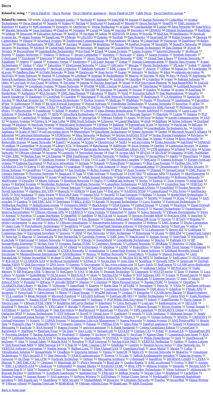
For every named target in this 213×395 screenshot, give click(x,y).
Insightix (64, 208)
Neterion (23, 306)
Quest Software (150, 250)
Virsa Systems (96, 212)
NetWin (153, 198)
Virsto (204, 212)
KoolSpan (195, 89)
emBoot (10, 145)
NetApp (80, 23)
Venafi (126, 82)
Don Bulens (12, 208)
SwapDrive (71, 226)
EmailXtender (170, 299)
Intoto (206, 275)
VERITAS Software (14, 177)
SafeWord (186, 142)
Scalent (153, 254)
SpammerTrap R (12, 369)
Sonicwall (114, 23)
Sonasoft (99, 163)
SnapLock (65, 173)
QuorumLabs (45, 236)
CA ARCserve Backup (168, 292)
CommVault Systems (123, 250)
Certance (100, 138)
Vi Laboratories (155, 229)
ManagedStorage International (39, 254)
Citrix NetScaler (127, 303)
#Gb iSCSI (12, 261)
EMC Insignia (187, 23)
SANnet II (89, 261)
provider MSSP (65, 282)
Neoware (26, 219)
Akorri (196, 278)
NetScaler (125, 54)
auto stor (37, 222)
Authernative (22, 103)
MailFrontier (10, 180)
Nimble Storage (57, 348)
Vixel (111, 152)
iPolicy (6, 110)
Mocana (134, 65)
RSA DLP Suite (69, 194)
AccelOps (82, 278)
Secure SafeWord (148, 110)
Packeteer (112, 107)
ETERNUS (76, 212)
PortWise (26, 215)
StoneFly (167, 23)
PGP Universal (98, 341)
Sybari (160, 331)
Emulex (151, 89)
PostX (184, 75)
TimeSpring (150, 86)
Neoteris (52, 23)
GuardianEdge (143, 26)
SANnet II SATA (103, 278)
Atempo (203, 362)
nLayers (7, 72)
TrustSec (159, 380)
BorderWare (9, 93)
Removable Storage (14, 142)
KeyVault (84, 51)
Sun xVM (40, 359)
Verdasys (49, 54)
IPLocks (178, 65)
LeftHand (80, 75)
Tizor (180, 271)
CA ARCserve (81, 138)
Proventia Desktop (17, 334)
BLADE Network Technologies (120, 96)
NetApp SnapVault (105, 82)
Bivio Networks (189, 138)
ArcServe (100, 334)
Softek (192, 65)
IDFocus (45, 282)
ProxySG (123, 310)
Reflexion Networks (187, 177)
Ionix (183, 278)
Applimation (183, 100)
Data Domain (174, 47)
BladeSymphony (197, 292)
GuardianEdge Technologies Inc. (168, 128)
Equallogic (8, 61)
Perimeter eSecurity (192, 107)
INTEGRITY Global (171, 310)
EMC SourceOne (121, 138)
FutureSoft (116, 212)
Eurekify (175, 173)
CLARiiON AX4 (34, 261)
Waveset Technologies (167, 208)
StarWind (27, 331)
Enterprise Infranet (86, 352)
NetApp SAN (197, 366)
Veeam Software (70, 187)
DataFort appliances (155, 324)
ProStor (6, 54)
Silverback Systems (49, 40)
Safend (59, 110)
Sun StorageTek (68, 236)
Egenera (75, 264)
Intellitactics (181, 33)
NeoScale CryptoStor (63, 68)
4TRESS (79, 191)
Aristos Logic (129, 86)
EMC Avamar (170, 222)
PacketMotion (115, 75)
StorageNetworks (159, 177)
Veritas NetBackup (103, 26)
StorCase (179, 226)
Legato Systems (142, 51)
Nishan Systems (51, 117)
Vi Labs (124, 355)
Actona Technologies (39, 313)
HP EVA (145, 152)
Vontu (106, 30)
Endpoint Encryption (29, 163)
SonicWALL (203, 26)
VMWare (102, 124)
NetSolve (164, 124)
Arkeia (103, 33)
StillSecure (120, 145)
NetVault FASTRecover (64, 317)
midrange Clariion (154, 268)
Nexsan (137, 89)
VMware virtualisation (73, 222)
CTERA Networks (72, 250)
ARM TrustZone (142, 383)
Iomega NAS (91, 194)
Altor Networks (181, 26)
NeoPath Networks (185, 54)
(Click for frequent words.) (58, 19)
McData (43, 285)
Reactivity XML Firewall (159, 107)
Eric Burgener (90, 219)
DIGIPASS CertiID (179, 359)
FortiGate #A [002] (57, 229)
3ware (124, 166)
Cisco (57, 369)
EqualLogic (53, 37)
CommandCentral (143, 166)
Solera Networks (151, 212)
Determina (37, 177)
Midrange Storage (181, 313)
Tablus (30, 107)
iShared (27, 40)
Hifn (162, 75)
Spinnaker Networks (33, 68)
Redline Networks (112, 254)
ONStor (165, 68)
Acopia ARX (127, 152)
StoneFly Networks (185, 44)
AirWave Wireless (85, 376)
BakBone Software (93, 68)
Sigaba (157, 138)
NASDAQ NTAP (135, 191)
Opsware (201, 37)
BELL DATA (83, 201)
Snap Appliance (43, 30)
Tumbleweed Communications (85, 40)
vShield (72, 247)
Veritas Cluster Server (134, 376)
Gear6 (87, 226)
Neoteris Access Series (157, 345)
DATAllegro (108, 376)
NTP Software (66, 313)
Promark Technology (117, 271)
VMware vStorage (29, 152)
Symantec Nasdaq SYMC (75, 243)
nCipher (125, 26)
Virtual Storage (195, 306)
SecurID (109, 194)
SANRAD (203, 142)
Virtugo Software (162, 317)
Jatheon (59, 149)
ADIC (9, 268)
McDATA (8, 75)
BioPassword (87, 310)
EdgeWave (105, 303)
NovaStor (78, 341)
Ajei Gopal (37, 82)
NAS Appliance (23, 194)
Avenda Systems (156, 320)
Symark (167, 198)
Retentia (195, 219)
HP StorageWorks (52, 166)
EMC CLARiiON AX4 (19, 366)
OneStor (159, 145)
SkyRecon (191, 51)
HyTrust (145, 117)
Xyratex (170, 275)
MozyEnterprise (195, 173)
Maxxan (7, 362)
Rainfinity (8, 26)
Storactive (113, 380)
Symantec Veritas (57, 61)
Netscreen (26, 33)
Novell (84, 313)
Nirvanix (97, 268)
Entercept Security (164, 278)
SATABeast (9, 310)
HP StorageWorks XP (49, 219)
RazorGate (106, 310)
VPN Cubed (56, 306)
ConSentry (120, 313)
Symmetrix (170, 110)
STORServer (63, 135)
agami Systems (31, 37)
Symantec (79, 30)
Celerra (123, 369)
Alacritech (26, 250)
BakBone (161, 121)
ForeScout (116, 173)
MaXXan (163, 33)
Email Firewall (200, 205)
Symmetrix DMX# (75, 205)
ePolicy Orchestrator (14, 222)
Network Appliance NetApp (19, 79)
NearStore (180, 205)
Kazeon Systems (51, 79)
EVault (99, 51)
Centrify (134, 345)
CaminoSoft (28, 117)
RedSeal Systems (25, 184)
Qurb (178, 338)
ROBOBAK (66, 383)
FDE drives (158, 289)
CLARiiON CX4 (12, 166)
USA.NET (26, 289)
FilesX (6, 89)
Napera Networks (131, 320)
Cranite (177, 114)
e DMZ (123, 247)
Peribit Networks (103, 156)
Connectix (68, 152)
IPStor (118, 170)
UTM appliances (71, 289)
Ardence (193, 310)
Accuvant (45, 145)
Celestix (10, 289)
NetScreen (96, 23)
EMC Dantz (72, 257)
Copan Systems (117, 51)
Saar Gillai (58, 121)
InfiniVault (196, 180)
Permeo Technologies (30, 44)
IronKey (74, 110)
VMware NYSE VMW (38, 303)
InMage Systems (129, 373)
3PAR (79, 233)
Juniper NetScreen (27, 54)
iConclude (8, 240)
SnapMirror (50, 380)
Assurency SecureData (87, 229)
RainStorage (100, 145)
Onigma (192, 114)
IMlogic (75, 159)
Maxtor (175, 348)
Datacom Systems (190, 355)
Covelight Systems (94, 236)
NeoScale (86, 19)
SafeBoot (87, 215)
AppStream (199, 75)
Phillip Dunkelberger (157, 338)
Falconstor (96, 93)
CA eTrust (8, 138)
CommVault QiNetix (142, 187)
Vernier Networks (142, 131)
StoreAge (11, 236)
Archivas (118, 79)
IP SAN (181, 219)
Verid (124, 93)
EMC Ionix (117, 236)
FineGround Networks (80, 65)
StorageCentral (175, 170)
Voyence (7, 51)
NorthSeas (145, 261)
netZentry (8, 341)
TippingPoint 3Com (141, 124)
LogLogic (148, 303)
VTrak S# (71, 345)
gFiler (196, 103)
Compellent (27, 145)
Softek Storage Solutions (97, 177)
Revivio (51, 187)
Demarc (88, 359)
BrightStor (103, 44)
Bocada (73, 306)
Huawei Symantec (173, 254)
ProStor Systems (94, 100)
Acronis (161, 194)
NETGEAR (105, 215)
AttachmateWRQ (182, 82)
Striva (51, 222)
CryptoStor (153, 79)
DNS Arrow (57, 264)
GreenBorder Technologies (133, 240)
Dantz (20, 86)
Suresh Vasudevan (13, 96)
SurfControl (180, 257)
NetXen (96, 107)
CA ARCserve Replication (193, 264)
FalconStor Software (50, 33)
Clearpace (47, 362)
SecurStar (182, 103)
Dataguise (143, 292)
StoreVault (179, 236)
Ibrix (172, 75)
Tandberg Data (25, 72)
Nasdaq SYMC (153, 282)
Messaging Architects (111, 359)
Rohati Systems (181, 37)
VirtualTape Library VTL (130, 149)
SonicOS (121, 352)
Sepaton (102, 19)
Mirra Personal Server (126, 282)
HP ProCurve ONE (29, 271)
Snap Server (106, 72)
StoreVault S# (158, 37)
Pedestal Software (189, 79)
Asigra (6, 184)
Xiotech (158, 180)
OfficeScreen (23, 110)
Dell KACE (78, 275)
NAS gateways (60, 376)
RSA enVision (10, 187)
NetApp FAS (110, 275)
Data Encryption (63, 310)
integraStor (135, 222)
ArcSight (88, 33)
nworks (136, 313)
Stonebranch (114, 229)
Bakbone (118, 124)
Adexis (89, 166)
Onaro (121, 187)
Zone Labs (96, 191)
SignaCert (181, 68)
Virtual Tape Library (160, 58)
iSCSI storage (200, 257)
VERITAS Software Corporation (22, 348)
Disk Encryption (35, 264)
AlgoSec (84, 282)
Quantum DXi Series (112, 114)
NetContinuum (42, 26)
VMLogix (108, 373)
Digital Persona (198, 380)
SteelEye (72, 33)
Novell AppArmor (13, 191)
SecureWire (9, 229)
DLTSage (24, 359)
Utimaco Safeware (13, 173)
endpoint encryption (187, 72)
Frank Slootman (200, 296)
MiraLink (142, 278)
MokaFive (182, 352)
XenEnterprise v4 (169, 303)
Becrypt (50, 271)
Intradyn (193, 93)
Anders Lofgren (198, 341)
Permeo (119, 44)
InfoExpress (135, 198)
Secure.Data (108, 261)
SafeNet (167, 86)
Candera (22, 201)
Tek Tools (44, 89)
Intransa (10, 68)
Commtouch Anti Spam (183, 334)
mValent (180, 149)
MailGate (115, 100)
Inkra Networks (85, 135)
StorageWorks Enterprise (108, 222)
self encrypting (140, 142)
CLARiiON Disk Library (17, 285)
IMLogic (197, 124)
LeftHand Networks (189, 86)
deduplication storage (46, 205)
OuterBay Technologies (147, 369)
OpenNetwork (195, 338)
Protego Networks (189, 58)
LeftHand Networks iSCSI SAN (32, 338)
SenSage (83, 163)
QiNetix (53, 82)
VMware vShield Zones (93, 383)
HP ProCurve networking (35, 138)
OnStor (27, 65)
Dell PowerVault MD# (19, 345)
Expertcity (23, 247)
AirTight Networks (51, 72)
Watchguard (88, 96)
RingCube (113, 362)
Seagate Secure (159, 236)
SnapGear (104, 47)
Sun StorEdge (77, 170)
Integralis (178, 366)
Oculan (193, 198)
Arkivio (151, 68)
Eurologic (23, 47)
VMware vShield (16, 383)
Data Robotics (136, 37)
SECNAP (161, 152)
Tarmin (162, 131)
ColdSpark (194, 229)
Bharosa (27, 236)
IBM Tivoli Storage (177, 247)
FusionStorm (193, 208)
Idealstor (21, 124)
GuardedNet (122, 47)
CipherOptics (10, 40)
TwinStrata (63, 201)
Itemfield (7, 306)
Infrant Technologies (69, 58)
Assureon (7, 359)
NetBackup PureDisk (15, 205)
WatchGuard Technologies (75, 124)
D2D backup (131, 338)
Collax (188, 348)
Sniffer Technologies (151, 296)
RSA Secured (44, 327)
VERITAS (196, 184)
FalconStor (55, 65)
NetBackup (161, 257)
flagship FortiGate (42, 383)
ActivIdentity (10, 128)
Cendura (127, 292)
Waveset (10, 278)
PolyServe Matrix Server (153, 226)
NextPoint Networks (87, 184)
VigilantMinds (93, 380)
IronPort (137, 128)
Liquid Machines (129, 121)
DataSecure (86, 72)
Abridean (108, 247)
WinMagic (132, 100)
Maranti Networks (16, 30)
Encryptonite (92, 264)
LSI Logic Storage (102, 61)
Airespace (106, 89)
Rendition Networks (76, 180)
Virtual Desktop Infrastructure (51, 268)
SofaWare (61, 138)
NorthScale (42, 310)
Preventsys (137, 30)
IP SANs (81, 107)
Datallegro (35, 96)
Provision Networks (41, 173)
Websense (139, 289)
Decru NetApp (61, 13)
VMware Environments (181, 212)
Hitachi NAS (59, 341)
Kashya (23, 26)
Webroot (152, 222)
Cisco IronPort (55, 170)
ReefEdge (204, 30)
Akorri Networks (97, 58)
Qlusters (23, 268)
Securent (51, 152)
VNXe (177, 285)
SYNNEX (112, 338)
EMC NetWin (105, 369)
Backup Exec (32, 156)
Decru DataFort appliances (89, 13)
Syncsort (136, 68)
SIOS (55, 114)
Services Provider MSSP (147, 215)
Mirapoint (81, 268)
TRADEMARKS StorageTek (102, 317)
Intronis (127, 208)
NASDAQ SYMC (112, 366)
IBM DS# (175, 233)
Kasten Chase (155, 334)
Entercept (46, 58)
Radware (105, 135)
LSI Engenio (53, 156)
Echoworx (107, 121)
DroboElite (25, 114)
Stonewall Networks (105, 208)
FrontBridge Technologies (127, 103)
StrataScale (9, 219)
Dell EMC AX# (41, 201)
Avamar (165, 89)
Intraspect (135, 163)
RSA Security (48, 93)
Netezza (91, 254)
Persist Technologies (156, 65)
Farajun (104, 306)
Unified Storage (144, 205)
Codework (124, 278)
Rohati (159, 117)
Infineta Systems (12, 376)
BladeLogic (120, 383)
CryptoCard (187, 327)
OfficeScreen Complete (124, 159)
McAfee (94, 271)
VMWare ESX (110, 324)
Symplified (167, 187)
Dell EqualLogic (28, 380)
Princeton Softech (144, 93)
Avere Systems (136, 170)
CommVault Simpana (62, 47)
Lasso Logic (190, 110)
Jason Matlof (158, 348)
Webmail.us (118, 334)
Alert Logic (85, 331)
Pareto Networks (68, 86)
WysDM (89, 86)
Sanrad (37, 61)
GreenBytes (33, 170)
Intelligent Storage (17, 149)
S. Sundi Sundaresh (123, 327)
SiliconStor (9, 250)
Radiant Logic (80, 348)
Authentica (28, 93)
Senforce (153, 72)
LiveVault (19, 82)
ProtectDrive (141, 247)
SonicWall (117, 19)
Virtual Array (101, 313)
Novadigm (145, 285)
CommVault (151, 40)
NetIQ (123, 142)
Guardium (74, 166)
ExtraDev (28, 180)
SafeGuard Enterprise (98, 187)
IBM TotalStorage (77, 156)
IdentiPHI (70, 215)
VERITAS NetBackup (155, 341)
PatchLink (180, 124)
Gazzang (122, 89)
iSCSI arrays (58, 275)
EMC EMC (12, 156)
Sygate (168, 79)
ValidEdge (117, 345)
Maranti (130, 23)
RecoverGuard (47, 289)
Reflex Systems (100, 170)
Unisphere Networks (137, 380)
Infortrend (8, 135)
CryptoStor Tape (175, 184)
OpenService (106, 142)
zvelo (143, 317)
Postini (148, 100)
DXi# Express (121, 205)
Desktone (200, 247)
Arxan (53, 177)
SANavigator (90, 247)
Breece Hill (176, 229)
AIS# (30, 369)
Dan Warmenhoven (172, 93)
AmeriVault (77, 285)
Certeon (89, 110)
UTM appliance (160, 149)
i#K (40, 250)
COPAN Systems (55, 320)
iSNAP (89, 257)
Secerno (166, 219)
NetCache (150, 159)
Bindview (179, 243)
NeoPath (117, 37)
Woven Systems (171, 306)
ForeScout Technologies (181, 201)
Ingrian (133, 19)
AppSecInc (194, 96)
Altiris (140, 54)
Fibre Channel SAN (106, 348)
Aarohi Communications (183, 117)
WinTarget (197, 236)
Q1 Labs (100, 159)
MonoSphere (82, 131)
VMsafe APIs (194, 289)
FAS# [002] (135, 173)
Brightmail (172, 373)
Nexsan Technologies (147, 47)
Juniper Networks (50, 240)
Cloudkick (63, 352)
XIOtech (38, 47)
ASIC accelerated (159, 362)
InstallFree (155, 359)
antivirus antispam (94, 327)
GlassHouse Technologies (111, 131)
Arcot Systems (140, 145)
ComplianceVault (134, 348)
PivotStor (60, 89)
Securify (42, 114)
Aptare (132, 212)
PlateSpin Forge (48, 331)
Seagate (177, 324)
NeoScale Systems (43, 124)
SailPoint (65, 107)
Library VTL (64, 145)
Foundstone (43, 110)
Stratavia (71, 240)
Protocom (88, 306)
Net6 (38, 103)
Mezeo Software (49, 180)
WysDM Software (105, 292)
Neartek (46, 75)
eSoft (147, 121)
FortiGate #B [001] (122, 296)
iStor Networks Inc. (189, 345)
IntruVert (196, 215)
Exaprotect (79, 61)
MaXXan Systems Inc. (30, 100)
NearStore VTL (123, 306)
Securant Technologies (124, 201)
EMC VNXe (47, 107)
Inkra (167, 72)
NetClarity (66, 271)
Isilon (156, 247)
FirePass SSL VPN (186, 163)
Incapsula (7, 292)
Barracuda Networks (97, 149)
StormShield (104, 240)
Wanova (134, 75)
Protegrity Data (21, 324)
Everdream (28, 58)
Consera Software (172, 159)
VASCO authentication (85, 355)
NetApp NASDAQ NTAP (131, 135)
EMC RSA (55, 44)
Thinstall (155, 170)
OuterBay (135, 79)
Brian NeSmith (37, 296)
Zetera (134, 33)
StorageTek (89, 117)
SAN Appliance (156, 313)
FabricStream (45, 292)
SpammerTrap (88, 373)
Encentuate (8, 254)
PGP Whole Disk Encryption (125, 299)
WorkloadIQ (160, 376)
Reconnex (86, 47)
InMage (10, 33)
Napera (24, 61)
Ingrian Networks (153, 19)
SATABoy (30, 198)
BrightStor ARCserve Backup (75, 303)
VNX (81, 271)
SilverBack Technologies (78, 114)
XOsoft (191, 47)
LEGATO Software (93, 296)
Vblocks (86, 240)
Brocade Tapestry (141, 114)
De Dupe (67, 331)
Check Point (120, 128)
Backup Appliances (45, 334)
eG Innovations (15, 299)
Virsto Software (176, 369)
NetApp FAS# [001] (124, 341)
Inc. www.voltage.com (119, 264)
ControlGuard (159, 191)
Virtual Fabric (37, 341)
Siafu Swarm (46, 194)
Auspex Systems (19, 121)
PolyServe (197, 135)
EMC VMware (24, 89)
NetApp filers (32, 187)
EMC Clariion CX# (94, 345)
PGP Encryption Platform (151, 82)
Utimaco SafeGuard (116, 219)
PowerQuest (190, 156)
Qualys (98, 180)
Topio (71, 72)
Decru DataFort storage (168, 13)
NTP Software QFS (148, 275)
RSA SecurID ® (33, 355)
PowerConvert (189, 275)
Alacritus (120, 30)
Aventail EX (176, 331)
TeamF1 (61, 142)
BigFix (112, 93)
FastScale (26, 327)
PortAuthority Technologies (42, 226)
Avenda (20, 275)
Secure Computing (86, 54)
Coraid (94, 30)
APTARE (129, 285)
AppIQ (174, 156)
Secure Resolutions (96, 128)
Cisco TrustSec (152, 201)
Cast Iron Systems (52, 198)
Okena (135, 40)
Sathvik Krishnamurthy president (154, 355)
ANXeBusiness (72, 254)
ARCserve (117, 65)
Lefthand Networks (138, 243)
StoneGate (186, 261)
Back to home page (14, 390)
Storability (161, 44)
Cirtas (102, 65)
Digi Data (142, 138)
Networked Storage (91, 152)
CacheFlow (191, 373)
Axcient (6, 100)
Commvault (78, 299)
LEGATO (86, 37)
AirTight (38, 306)
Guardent (70, 96)
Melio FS (138, 352)
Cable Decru (143, 13)
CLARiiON (30, 159)
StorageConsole (30, 278)
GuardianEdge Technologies (56, 51)
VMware (70, 37)
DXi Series (179, 191)
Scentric (35, 320)
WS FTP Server (163, 271)
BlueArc (160, 240)
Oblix (5, 82)
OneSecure (80, 26)
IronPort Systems (140, 44)
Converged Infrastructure (34, 135)
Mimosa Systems (157, 366)
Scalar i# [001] (28, 131)
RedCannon (165, 264)
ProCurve (114, 191)
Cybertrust (100, 282)
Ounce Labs (12, 226)
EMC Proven (197, 170)
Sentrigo (96, 75)
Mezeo (63, 292)
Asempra (71, 44)
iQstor (170, 138)
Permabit (29, 282)
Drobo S (130, 317)
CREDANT (199, 317)
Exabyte (94, 285)
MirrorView (59, 299)
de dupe (56, 257)
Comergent (142, 271)
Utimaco (74, 149)
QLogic (160, 233)
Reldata (147, 194)
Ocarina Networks (159, 103)
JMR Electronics (79, 198)
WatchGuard (137, 236)
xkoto (93, 275)
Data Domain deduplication (115, 110)
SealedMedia (38, 275)
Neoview (71, 369)
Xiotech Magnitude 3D (48, 247)
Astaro (131, 117)
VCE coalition (14, 296)
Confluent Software (198, 285)
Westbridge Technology (55, 184)
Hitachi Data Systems (182, 61)
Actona (88, 142)
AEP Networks (150, 184)
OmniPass (189, 282)
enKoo (194, 226)
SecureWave (157, 156)
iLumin (203, 145)
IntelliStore (34, 373)
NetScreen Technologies (64, 100)
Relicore (64, 54)
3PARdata (161, 243)
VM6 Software (96, 173)
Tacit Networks (122, 58)
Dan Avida (73, 79)
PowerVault (25, 292)
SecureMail (177, 380)
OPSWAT (155, 30)
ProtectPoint (117, 163)
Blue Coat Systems (158, 163)
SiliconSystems (30, 229)
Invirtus (87, 369)
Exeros (31, 166)
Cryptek (164, 205)
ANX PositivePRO (183, 320)
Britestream (143, 233)
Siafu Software (27, 75)
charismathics (92, 338)
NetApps (148, 75)
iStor (21, 341)
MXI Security (70, 380)
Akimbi (206, 65)
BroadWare (133, 229)
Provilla (147, 33)
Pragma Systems (68, 327)
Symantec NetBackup (65, 128)
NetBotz (124, 156)
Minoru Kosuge (147, 306)
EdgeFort (175, 289)
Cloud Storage (81, 292)
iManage (84, 334)
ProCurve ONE (177, 215)
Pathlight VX (178, 240)
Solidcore (7, 114)
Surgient (173, 282)
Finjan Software (12, 170)
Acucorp (122, 215)
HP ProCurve (179, 268)
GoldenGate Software (120, 180)
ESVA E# (124, 331)
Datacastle (92, 289)
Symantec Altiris (71, 324)
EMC (139, 58)
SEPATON (118, 33)
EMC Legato (118, 68)
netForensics (69, 177)
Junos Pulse (131, 324)
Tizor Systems (176, 180)
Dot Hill (90, 89)
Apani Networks (41, 142)
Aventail (10, 215)
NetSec (143, 180)
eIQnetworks (198, 369)
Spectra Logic (10, 303)
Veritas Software (182, 121)
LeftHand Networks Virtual (182, 250)
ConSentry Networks (109, 243)
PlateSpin (162, 114)
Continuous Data (12, 233)
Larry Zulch (145, 264)
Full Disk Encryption (58, 278)
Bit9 (191, 362)
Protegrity (62, 26)
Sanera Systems (158, 54)
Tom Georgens (128, 194)
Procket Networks (189, 187)
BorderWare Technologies (187, 194)
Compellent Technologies (121, 184)
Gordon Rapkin (133, 362)
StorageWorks (43, 352)
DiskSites (71, 117)
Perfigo (75, 89)
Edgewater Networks (130, 177)
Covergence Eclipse (116, 289)
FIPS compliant (143, 310)
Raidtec (27, 128)
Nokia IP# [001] (46, 324)
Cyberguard (136, 359)
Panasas (91, 324)
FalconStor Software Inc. (123, 268)
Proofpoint (163, 100)
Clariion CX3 (142, 331)
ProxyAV (163, 285)
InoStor (25, 310)
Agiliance (97, 299)
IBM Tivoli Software (83, 121)
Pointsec (194, 271)
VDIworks (58, 285)
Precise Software (95, 103)
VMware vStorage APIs (49, 212)
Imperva (42, 128)
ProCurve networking (60, 163)
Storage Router (36, 376)
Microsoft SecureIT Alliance (189, 131)
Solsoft (152, 299)
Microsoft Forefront (63, 296)
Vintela (107, 352)
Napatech (44, 369)
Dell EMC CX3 (26, 362)
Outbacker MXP (12, 313)
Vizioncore (170, 40)
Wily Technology (120, 233)
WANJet (182, 317)
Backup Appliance (68, 338)
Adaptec (87, 44)
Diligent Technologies (179, 30)
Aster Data (127, 261)
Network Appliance (96, 79)
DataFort (62, 30)
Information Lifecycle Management (93, 320)
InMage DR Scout (145, 219)
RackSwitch (9, 331)
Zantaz (123, 61)
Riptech (72, 219)
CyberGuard (9, 58)
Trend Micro (136, 254)
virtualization (97, 250)
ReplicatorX (151, 96)
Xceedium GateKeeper (60, 373)
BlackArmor (100, 205)
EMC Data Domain (73, 93)
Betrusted (82, 145)
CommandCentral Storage (28, 317)
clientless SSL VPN (41, 191)
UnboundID (64, 366)
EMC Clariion (108, 86)
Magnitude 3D (67, 362)
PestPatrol (68, 334)
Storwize (64, 233)
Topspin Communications (148, 61)
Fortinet (162, 26)
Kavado (100, 201)
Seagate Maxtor (86, 366)
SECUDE (191, 303)
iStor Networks (57, 355)
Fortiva (179, 362)
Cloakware (45, 366)
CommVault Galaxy (198, 233)
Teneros (109, 355)
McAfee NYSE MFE (136, 257)
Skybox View (45, 243)
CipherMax (176, 19)
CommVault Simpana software (114, 226)
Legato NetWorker (48, 215)
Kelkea (127, 275)
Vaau (79, 173)
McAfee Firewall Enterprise (63, 103)
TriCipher (69, 82)
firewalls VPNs (165, 261)
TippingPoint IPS (199, 331)
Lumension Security (181, 145)
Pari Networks (96, 233)
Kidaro (66, 23)
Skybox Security (194, 166)
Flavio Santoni (193, 299)
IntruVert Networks (169, 51)
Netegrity (137, 72)
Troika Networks (165, 142)
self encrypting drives (55, 131)
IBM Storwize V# (49, 345)
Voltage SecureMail (34, 257)
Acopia (179, 89)
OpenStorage (130, 107)
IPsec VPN (135, 366)
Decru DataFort (40, 13)
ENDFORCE (41, 149)
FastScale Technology (65, 359)
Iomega (84, 82)
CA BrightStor (173, 96)
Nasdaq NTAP (38, 299)
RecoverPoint (25, 51)
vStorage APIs (156, 173)
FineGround (26, 240)
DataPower (189, 40)
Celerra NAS (177, 296)
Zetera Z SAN (10, 282)
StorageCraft (105, 331)
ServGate (136, 334)
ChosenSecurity (169, 166)
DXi (87, 159)
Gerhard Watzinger (13, 320)
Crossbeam (63, 75)
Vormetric (108, 54)
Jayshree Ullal (10, 198)
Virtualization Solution (16, 352)
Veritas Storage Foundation (169, 135)
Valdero (179, 341)
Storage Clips (152, 373)
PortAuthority (117, 40)
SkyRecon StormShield (64, 261)
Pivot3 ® (142, 208)
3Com (180, 198)
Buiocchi (64, 191)
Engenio (102, 37)
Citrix (193, 149)
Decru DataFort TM (121, 13)
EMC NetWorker (198, 152)
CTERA (200, 359)
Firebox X (40, 121)
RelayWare (81, 208)
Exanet (122, 72)
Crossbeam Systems (41, 86)
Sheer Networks (108, 257)
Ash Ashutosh (106, 166)
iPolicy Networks (91, 362)
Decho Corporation (196, 222)
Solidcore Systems (53, 159)
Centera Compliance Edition (157, 327)
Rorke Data (111, 285)
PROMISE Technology (39, 208)
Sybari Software (12, 107)
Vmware (139, 156)
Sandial (51, 250)
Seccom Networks (159, 352)
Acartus (75, 142)
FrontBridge (199, 68)
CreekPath (53, 96)
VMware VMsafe (112, 117)
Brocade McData (12, 373)
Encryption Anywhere (41, 233)
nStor (39, 65)
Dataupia (177, 152)
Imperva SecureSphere (16, 212)
